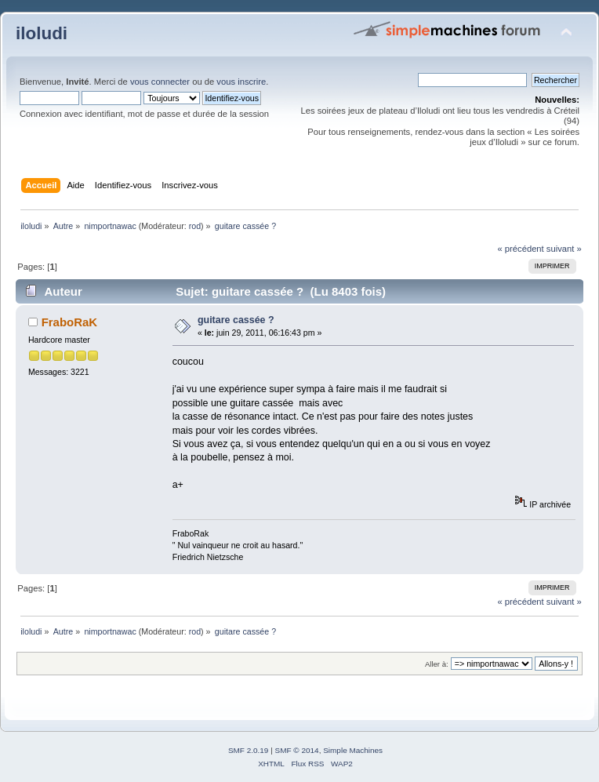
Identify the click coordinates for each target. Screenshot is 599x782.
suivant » (564, 248)
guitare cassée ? (236, 320)
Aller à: (436, 664)
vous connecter (160, 81)
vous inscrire (241, 81)
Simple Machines (353, 750)
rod (195, 226)
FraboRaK (70, 322)
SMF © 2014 (297, 750)
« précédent (520, 248)
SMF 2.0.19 (248, 750)
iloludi (41, 33)
